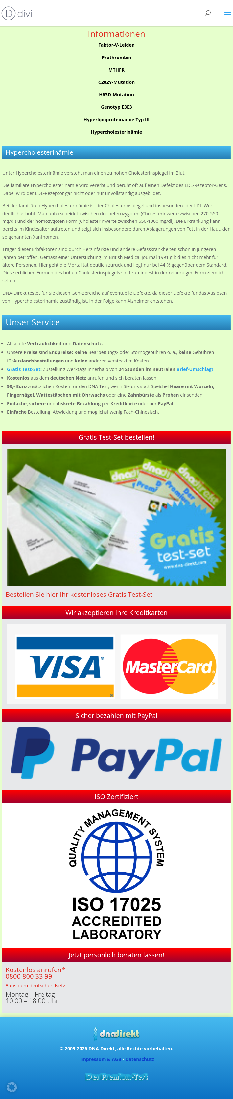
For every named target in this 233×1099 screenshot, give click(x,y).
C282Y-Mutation (116, 82)
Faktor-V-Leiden (116, 45)
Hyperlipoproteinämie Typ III (116, 119)
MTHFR (116, 70)
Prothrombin (116, 57)
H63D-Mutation (116, 94)
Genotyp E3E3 (116, 107)
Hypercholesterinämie (116, 132)
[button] (12, 1087)
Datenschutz (139, 1059)
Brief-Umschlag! (194, 369)
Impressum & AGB (101, 1059)
